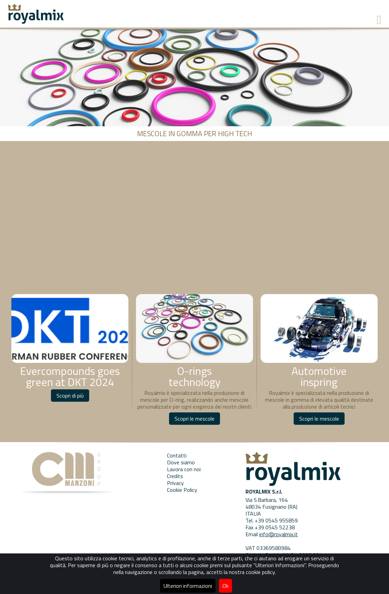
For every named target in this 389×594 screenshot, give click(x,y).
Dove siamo (181, 462)
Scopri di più (70, 395)
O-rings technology (194, 376)
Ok (225, 586)
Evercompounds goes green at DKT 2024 (70, 376)
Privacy (175, 482)
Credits (175, 476)
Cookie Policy (182, 489)
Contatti (177, 455)
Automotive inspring (319, 376)
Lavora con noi (184, 469)
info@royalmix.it (278, 534)
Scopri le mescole (194, 418)
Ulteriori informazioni (188, 586)
